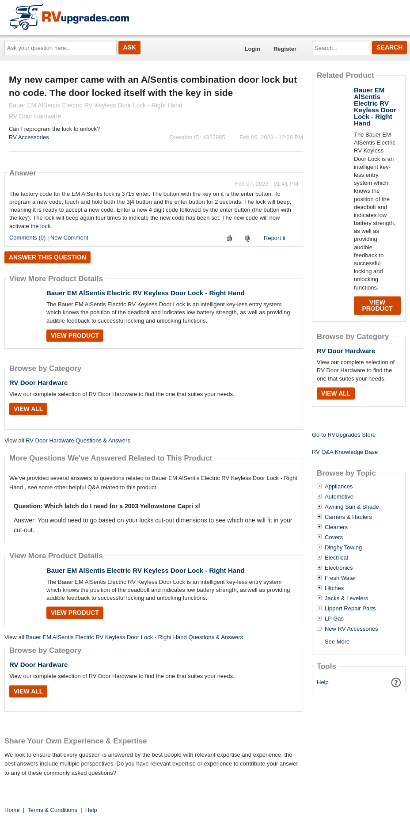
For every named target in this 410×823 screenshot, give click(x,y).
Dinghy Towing (343, 548)
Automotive (339, 497)
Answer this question (47, 257)
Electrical (336, 558)
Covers (334, 537)
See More (337, 641)
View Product (75, 335)
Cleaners (336, 527)
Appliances (339, 487)
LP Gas (334, 619)
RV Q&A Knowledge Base (345, 452)
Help (323, 682)
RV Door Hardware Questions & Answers (78, 440)
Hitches (334, 588)
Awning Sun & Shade (352, 507)
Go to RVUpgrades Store (344, 434)
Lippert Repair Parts (350, 609)
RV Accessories (29, 137)
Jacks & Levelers (346, 598)
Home (12, 810)
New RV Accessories (351, 629)
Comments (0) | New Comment (48, 237)
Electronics (339, 568)
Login (252, 49)
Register (284, 49)
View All (28, 408)
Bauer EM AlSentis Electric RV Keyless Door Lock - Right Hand (145, 293)
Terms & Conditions (52, 810)
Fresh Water (340, 578)
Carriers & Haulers (348, 517)
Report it (274, 238)
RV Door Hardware (38, 382)
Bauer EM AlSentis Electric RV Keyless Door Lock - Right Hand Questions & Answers (134, 637)
